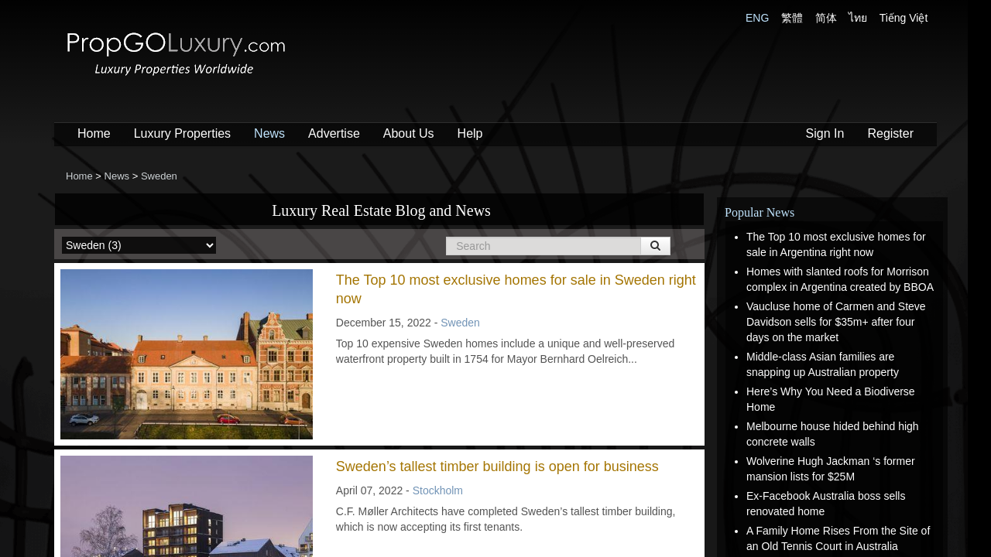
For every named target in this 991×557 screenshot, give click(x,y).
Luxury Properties (182, 133)
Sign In (825, 133)
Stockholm (438, 490)
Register (890, 133)
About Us (408, 133)
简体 (826, 18)
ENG (757, 18)
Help (470, 133)
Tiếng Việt (904, 18)
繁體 (792, 18)
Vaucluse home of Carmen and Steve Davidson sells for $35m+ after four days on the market (836, 321)
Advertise (334, 133)
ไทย (858, 18)
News (269, 133)
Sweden (460, 322)
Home (94, 133)
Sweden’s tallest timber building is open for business (497, 466)
